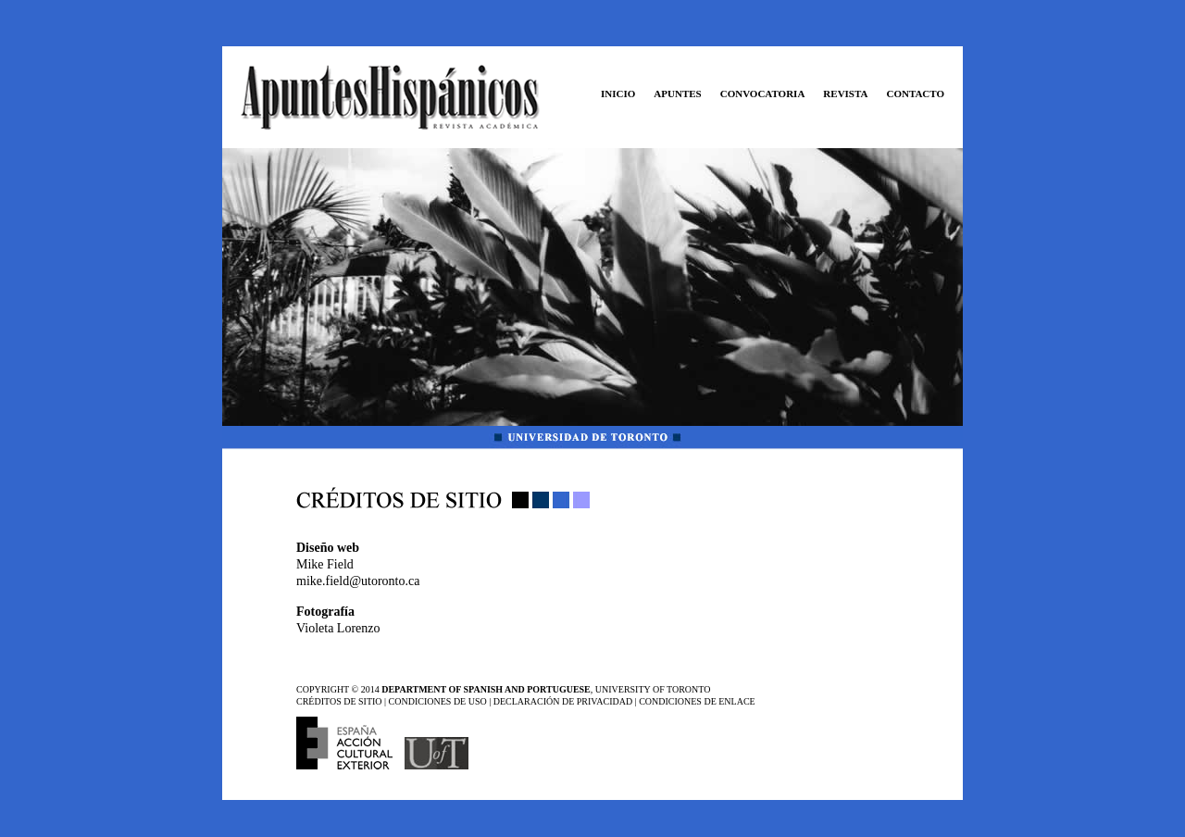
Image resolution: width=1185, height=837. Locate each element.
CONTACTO (915, 93)
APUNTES (677, 93)
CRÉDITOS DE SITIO (339, 701)
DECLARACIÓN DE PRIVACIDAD (562, 701)
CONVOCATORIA (762, 93)
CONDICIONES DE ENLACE (697, 701)
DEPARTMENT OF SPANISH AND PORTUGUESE (486, 689)
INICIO (618, 93)
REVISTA (845, 93)
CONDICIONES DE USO (439, 701)
